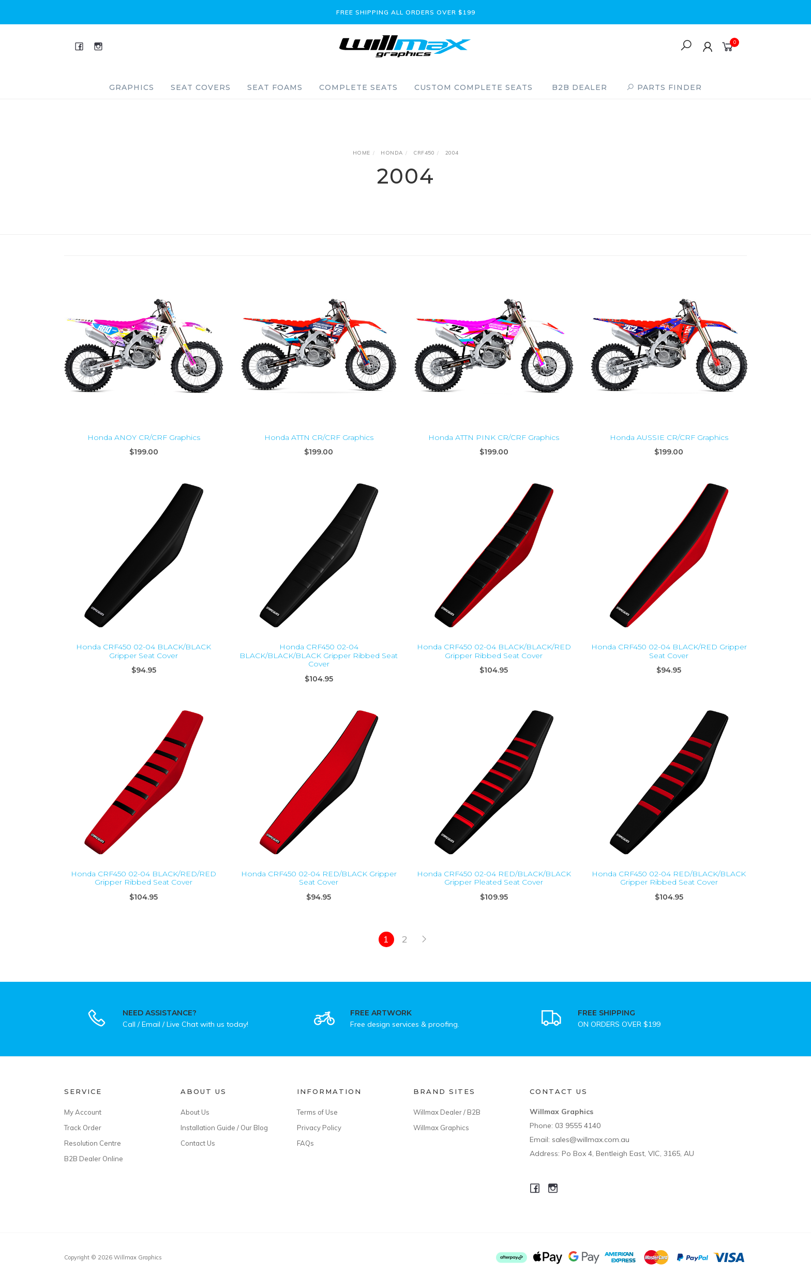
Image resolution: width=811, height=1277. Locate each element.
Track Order (82, 1127)
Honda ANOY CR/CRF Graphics (143, 437)
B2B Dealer (579, 87)
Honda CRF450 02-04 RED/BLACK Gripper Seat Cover (319, 886)
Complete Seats (358, 87)
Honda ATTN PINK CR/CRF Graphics (493, 437)
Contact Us (198, 1143)
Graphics (131, 87)
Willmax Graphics (441, 1127)
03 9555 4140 (577, 1125)
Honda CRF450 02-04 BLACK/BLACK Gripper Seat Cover (143, 659)
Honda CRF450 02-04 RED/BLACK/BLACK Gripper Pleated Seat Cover (494, 886)
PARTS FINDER (664, 87)
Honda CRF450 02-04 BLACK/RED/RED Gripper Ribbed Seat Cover (143, 886)
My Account (82, 1112)
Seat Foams (275, 87)
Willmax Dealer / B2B (446, 1112)
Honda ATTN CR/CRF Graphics (318, 437)
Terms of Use (317, 1112)
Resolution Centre (92, 1143)
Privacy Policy (319, 1127)
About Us (195, 1112)
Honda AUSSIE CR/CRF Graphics (669, 437)
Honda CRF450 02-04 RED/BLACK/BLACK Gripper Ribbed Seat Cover (669, 886)
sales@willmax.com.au (590, 1139)
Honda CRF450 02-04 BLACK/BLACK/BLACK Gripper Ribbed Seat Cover (318, 663)
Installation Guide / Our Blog (224, 1127)
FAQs (305, 1143)
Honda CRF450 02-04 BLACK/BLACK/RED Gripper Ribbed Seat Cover (494, 659)
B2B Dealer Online (93, 1158)
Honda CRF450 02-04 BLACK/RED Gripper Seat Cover (669, 659)
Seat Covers (201, 87)
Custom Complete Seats (473, 87)
